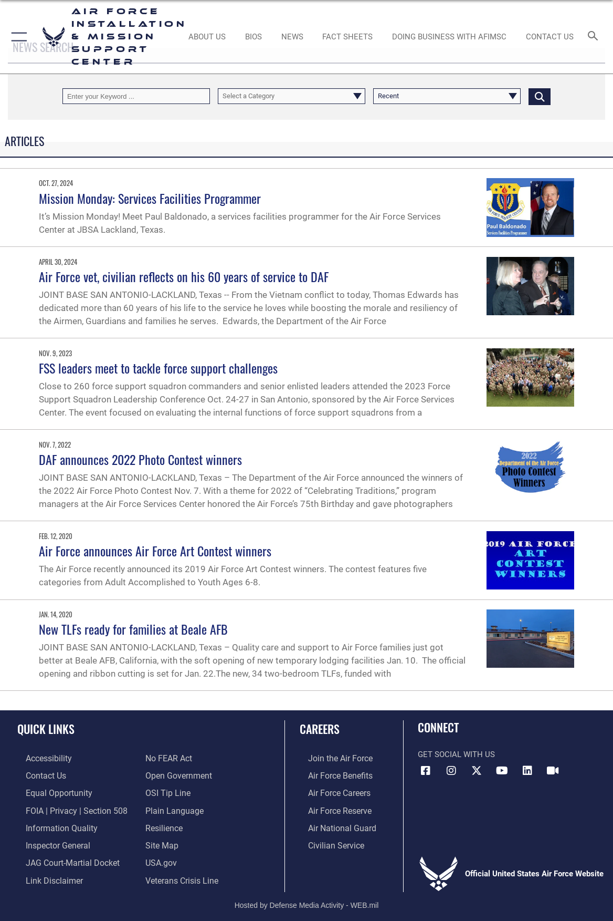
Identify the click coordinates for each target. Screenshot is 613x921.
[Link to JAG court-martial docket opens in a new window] (62, 857)
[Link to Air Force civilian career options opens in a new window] (326, 840)
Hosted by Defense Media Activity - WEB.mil (307, 897)
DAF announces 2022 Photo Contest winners (140, 459)
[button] (17, 37)
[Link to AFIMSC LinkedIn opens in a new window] (527, 771)
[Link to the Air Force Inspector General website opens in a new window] (48, 840)
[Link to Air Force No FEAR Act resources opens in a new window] (168, 758)
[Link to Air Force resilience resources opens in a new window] (163, 824)
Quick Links (46, 728)
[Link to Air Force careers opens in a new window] (330, 791)
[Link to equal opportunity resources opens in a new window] (48, 791)
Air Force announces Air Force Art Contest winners (155, 550)
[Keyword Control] (136, 96)
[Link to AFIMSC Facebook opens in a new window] (426, 771)
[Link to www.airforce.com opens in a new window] (331, 758)
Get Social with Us (456, 754)
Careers (320, 728)
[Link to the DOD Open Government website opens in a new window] (176, 774)
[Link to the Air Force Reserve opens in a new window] (331, 807)
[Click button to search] (540, 96)
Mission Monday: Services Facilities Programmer (150, 198)
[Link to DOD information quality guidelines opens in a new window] (50, 824)
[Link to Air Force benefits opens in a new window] (331, 774)
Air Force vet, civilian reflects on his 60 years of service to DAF (187, 276)
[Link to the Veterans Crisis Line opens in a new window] (180, 873)
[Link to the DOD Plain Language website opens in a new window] (171, 807)
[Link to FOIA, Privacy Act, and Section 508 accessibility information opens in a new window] (65, 807)
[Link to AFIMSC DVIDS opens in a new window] (553, 771)
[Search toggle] (594, 36)
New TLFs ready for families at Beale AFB (133, 628)
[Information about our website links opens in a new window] (44, 873)
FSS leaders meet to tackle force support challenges (158, 367)
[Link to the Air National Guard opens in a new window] (332, 824)
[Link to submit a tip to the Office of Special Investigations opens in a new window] (166, 791)
